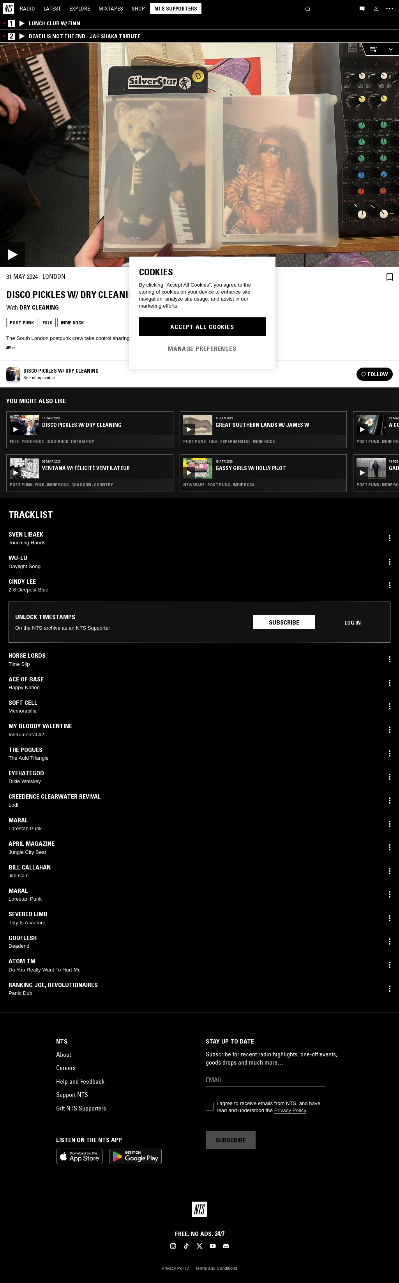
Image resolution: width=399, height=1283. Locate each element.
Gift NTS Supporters (81, 1108)
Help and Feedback (80, 1081)
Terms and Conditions (216, 1268)
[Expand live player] (390, 49)
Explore (79, 8)
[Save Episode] (389, 276)
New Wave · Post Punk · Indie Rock (218, 485)
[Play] (199, 155)
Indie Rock (72, 323)
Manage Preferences (202, 348)
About (63, 1054)
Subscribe (284, 622)
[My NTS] (376, 8)
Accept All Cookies (202, 327)
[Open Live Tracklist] (371, 49)
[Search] (308, 8)
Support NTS (72, 1094)
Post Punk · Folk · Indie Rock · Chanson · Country (61, 485)
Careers (66, 1068)
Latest (52, 8)
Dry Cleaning (39, 307)
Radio (27, 8)
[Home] (8, 8)
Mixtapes (111, 8)
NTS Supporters (175, 8)
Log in (352, 622)
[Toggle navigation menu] (389, 8)
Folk (47, 323)
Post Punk (22, 323)
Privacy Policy (290, 1110)
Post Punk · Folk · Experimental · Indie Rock (229, 441)
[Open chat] (362, 8)
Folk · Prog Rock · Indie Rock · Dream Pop (52, 441)
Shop (138, 8)
